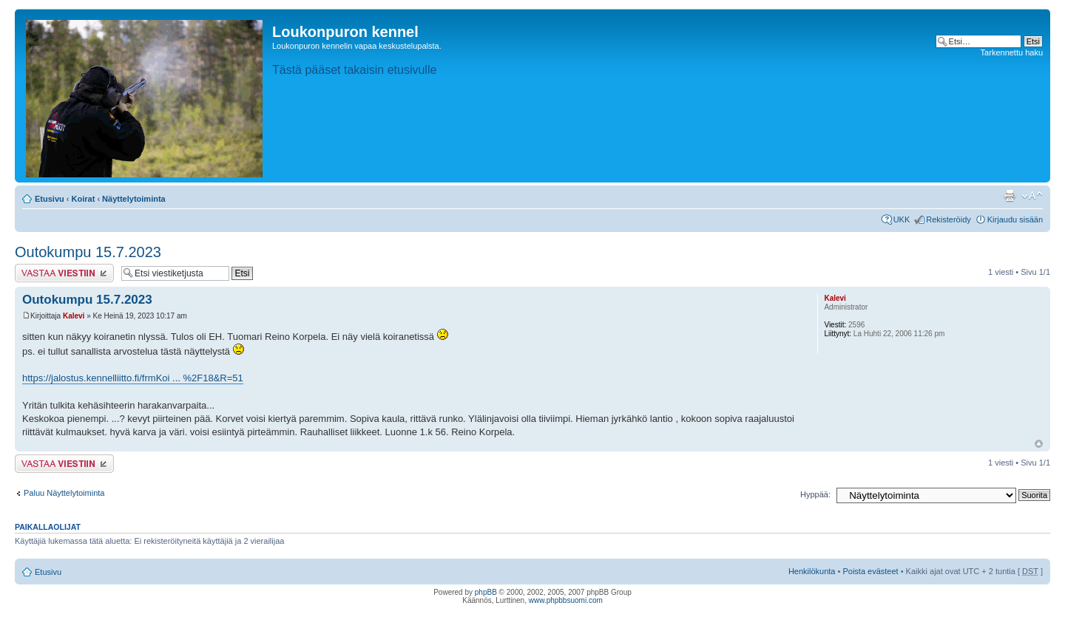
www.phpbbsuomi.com (566, 600)
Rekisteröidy (948, 219)
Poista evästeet (870, 571)
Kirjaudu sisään (1015, 219)
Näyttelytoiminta (134, 198)
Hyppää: (815, 494)
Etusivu (49, 198)
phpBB (486, 592)
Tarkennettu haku (1012, 52)
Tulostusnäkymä (1009, 195)
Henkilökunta (812, 571)
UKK (901, 219)
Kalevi (73, 316)
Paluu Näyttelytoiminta (64, 492)
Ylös (1039, 444)
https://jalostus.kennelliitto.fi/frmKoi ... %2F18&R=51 (132, 378)
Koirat (83, 198)
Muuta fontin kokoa (1032, 195)
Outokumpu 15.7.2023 (88, 252)
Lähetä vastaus (64, 273)
